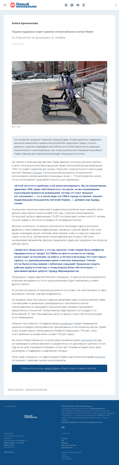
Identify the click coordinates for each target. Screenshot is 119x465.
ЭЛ (103, 415)
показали (37, 172)
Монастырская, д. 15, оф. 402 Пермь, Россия (14, 444)
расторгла (100, 356)
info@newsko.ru (9, 452)
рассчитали (87, 340)
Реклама (64, 438)
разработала (66, 323)
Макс (67, 445)
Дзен (63, 445)
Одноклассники (67, 447)
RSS (62, 441)
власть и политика (15, 390)
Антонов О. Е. (22, 440)
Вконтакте (72, 445)
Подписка (64, 443)
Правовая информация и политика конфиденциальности (82, 422)
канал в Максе (51, 368)
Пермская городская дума (36, 390)
